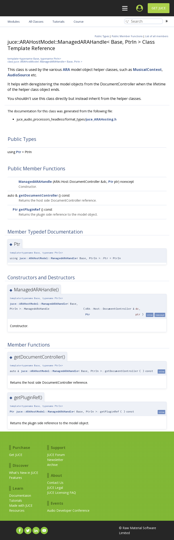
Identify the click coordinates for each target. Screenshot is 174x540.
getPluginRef (29, 209)
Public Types (102, 36)
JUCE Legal (55, 487)
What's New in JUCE (23, 472)
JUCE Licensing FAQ (61, 492)
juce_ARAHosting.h (101, 119)
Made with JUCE (20, 505)
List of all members (156, 36)
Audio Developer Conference (68, 510)
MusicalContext (147, 69)
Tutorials (15, 500)
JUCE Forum (56, 455)
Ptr (18, 152)
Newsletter (55, 460)
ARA (66, 69)
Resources (16, 510)
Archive (52, 465)
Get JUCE (159, 8)
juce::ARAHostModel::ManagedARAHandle (47, 258)
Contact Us (55, 482)
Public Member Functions (127, 36)
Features (15, 477)
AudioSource (18, 74)
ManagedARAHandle (35, 181)
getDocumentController (38, 195)
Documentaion (20, 495)
